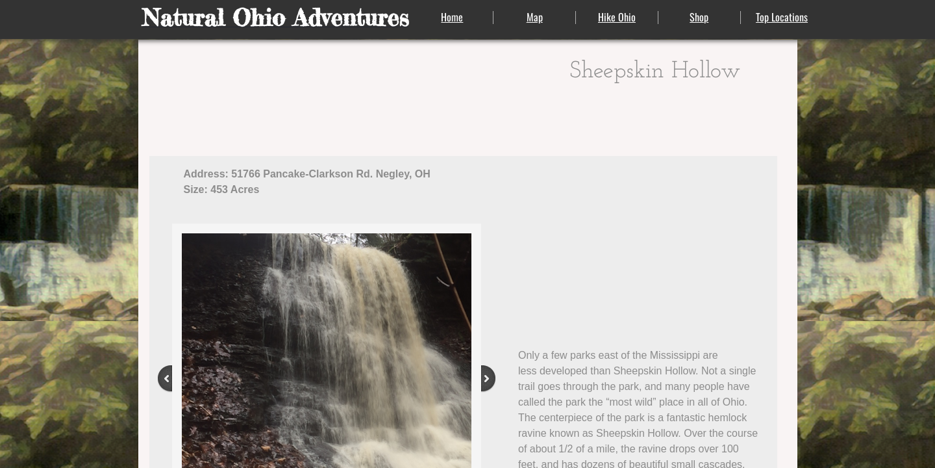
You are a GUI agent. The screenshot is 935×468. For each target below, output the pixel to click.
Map (535, 17)
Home (452, 17)
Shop (699, 17)
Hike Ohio (617, 17)
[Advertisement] (640, 244)
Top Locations (782, 17)
